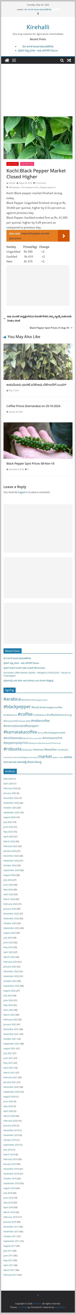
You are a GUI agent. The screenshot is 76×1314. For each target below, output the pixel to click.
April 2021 (8, 1067)
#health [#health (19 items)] (22, 721)
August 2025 (10, 817)
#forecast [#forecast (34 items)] (8, 721)
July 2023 (8, 937)
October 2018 (10, 1178)
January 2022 (10, 1024)
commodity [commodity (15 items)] (8, 757)
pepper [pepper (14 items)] (55, 757)
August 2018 (10, 1188)
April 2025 (8, 836)
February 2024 (11, 904)
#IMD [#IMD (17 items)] (28, 721)
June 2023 (8, 942)
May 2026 (8, 778)
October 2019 (10, 1140)
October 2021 (10, 1038)
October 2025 (10, 807)
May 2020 (8, 1106)
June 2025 (8, 827)
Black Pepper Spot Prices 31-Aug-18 (51, 327)
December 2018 (11, 1168)
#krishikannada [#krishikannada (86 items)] (13, 738)
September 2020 (12, 1091)
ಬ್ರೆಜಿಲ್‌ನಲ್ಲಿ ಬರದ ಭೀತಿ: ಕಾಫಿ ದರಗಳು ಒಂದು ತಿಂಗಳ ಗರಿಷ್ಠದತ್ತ (28, 680)
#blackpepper (14, 187)
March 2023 (9, 957)
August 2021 (10, 1048)
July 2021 (8, 1053)
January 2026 (10, 793)
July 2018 (8, 1193)
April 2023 (8, 952)
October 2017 (10, 1236)
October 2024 (10, 865)
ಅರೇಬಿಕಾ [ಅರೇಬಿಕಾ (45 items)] (68, 757)
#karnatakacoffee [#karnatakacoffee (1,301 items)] (20, 732)
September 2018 (12, 1183)
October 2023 (10, 923)
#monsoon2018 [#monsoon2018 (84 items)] (52, 738)
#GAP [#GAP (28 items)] (16, 721)
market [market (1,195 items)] (45, 756)
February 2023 (11, 961)
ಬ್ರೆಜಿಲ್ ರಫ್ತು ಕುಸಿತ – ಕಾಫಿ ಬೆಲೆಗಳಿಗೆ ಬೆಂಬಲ (38, 50)
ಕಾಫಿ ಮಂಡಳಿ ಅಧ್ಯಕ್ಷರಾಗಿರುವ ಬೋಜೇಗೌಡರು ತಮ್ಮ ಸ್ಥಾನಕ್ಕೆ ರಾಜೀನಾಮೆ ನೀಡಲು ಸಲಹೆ (38, 318)
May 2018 (8, 1202)
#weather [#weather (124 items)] (50, 749)
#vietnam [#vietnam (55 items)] (38, 749)
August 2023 (10, 932)
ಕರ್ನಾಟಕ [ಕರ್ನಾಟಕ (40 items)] (8, 761)
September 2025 (12, 812)
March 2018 (9, 1212)
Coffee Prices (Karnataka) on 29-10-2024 (33, 406)
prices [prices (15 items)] (61, 757)
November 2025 (11, 802)
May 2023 (8, 947)
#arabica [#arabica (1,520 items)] (12, 699)
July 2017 (8, 1250)
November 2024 (11, 860)
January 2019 (10, 1164)
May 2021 (8, 1063)
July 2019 (8, 1149)
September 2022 (12, 985)
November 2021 (11, 1034)
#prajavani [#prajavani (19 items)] (33, 743)
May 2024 (8, 889)
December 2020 (11, 1087)
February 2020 (11, 1120)
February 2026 (11, 788)
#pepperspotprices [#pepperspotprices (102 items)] (16, 742)
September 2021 (12, 1043)
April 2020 (8, 1111)
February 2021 (11, 1077)
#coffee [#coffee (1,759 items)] (25, 714)
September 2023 (12, 928)
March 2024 (9, 899)
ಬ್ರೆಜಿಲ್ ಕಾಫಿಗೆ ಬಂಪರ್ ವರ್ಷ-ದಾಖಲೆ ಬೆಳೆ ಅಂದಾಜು (24, 667)
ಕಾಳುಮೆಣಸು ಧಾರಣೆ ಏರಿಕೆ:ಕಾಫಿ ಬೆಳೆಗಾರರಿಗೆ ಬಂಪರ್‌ (36, 385)
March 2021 (9, 1072)
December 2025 (11, 798)
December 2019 (11, 1130)
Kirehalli (38, 27)
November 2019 (11, 1135)
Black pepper (13, 164)
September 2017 (12, 1241)
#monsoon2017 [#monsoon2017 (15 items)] (36, 738)
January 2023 (10, 966)
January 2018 (10, 1221)
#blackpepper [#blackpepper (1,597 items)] (17, 706)
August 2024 (10, 875)
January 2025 (10, 851)
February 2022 (11, 1019)
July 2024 (8, 879)
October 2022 (10, 981)
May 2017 (8, 1260)
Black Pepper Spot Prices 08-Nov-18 (30, 463)
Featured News (27, 164)
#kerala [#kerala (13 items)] (40, 733)
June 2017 (8, 1255)
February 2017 (11, 1274)
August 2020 (10, 1096)
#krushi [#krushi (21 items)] (26, 738)
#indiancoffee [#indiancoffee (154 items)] (40, 721)
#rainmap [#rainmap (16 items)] (57, 743)
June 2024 (8, 884)
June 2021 (8, 1058)
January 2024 (10, 908)
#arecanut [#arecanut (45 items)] (26, 699)
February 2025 (11, 846)
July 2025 (8, 822)
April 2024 (8, 894)
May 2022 (8, 1005)
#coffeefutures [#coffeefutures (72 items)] (55, 714)
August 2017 (10, 1246)
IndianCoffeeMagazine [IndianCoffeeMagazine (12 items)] (21, 757)
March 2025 (9, 841)
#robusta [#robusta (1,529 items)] (13, 749)
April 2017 (8, 1265)
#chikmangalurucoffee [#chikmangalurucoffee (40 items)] (51, 707)
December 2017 (11, 1226)
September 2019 (12, 1144)
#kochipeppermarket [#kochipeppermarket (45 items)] (54, 732)
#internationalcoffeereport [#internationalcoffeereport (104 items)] (21, 726)
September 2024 (12, 870)
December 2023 (11, 913)
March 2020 (9, 1115)
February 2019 (11, 1159)
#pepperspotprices (48, 187)
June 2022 (8, 1000)
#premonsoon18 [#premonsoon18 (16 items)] (45, 743)
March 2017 (9, 1270)
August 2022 (10, 990)
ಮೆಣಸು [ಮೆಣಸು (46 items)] (30, 761)
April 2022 (8, 1010)
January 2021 (10, 1082)
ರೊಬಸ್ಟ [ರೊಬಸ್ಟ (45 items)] (38, 761)
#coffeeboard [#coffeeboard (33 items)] (39, 715)
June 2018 (8, 1197)
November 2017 (11, 1231)
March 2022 (9, 1014)
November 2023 (11, 918)
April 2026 (8, 783)
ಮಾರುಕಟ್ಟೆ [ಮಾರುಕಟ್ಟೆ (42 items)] (21, 761)
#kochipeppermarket (30, 187)
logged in (23, 492)
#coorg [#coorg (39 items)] (68, 714)
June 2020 (8, 1101)
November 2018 (11, 1173)
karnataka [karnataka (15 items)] (34, 757)
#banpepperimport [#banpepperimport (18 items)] (40, 700)
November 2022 (11, 976)
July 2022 (8, 995)
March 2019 (9, 1154)
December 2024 (11, 855)
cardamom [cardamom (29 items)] (63, 749)
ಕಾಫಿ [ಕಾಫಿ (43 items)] (14, 761)
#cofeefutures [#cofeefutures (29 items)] (10, 715)
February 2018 (11, 1217)
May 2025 (8, 831)
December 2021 (11, 1029)
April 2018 (8, 1207)
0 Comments (39, 183)
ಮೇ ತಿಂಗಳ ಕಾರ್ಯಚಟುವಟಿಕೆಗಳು (38, 9)
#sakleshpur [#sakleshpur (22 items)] (27, 749)
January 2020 (10, 1125)
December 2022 (11, 971)
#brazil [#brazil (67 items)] (35, 707)
